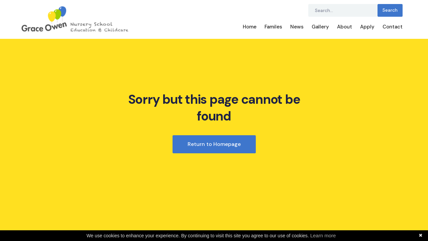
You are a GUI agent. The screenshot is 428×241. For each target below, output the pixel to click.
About (344, 26)
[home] (130, 19)
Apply (367, 26)
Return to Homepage (214, 144)
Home (249, 26)
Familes (273, 26)
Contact (393, 26)
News (297, 26)
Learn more (323, 235)
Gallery (320, 26)
